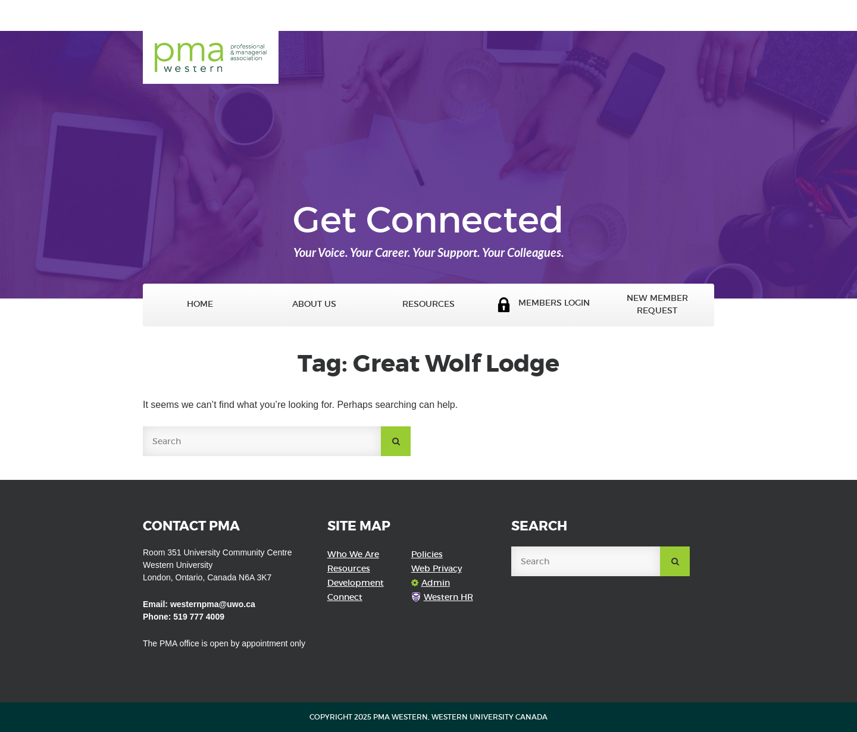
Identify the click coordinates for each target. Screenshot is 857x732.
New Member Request (657, 304)
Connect (344, 597)
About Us (314, 304)
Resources (428, 304)
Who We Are (353, 554)
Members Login (543, 304)
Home (200, 304)
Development (355, 582)
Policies (427, 554)
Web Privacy (436, 568)
